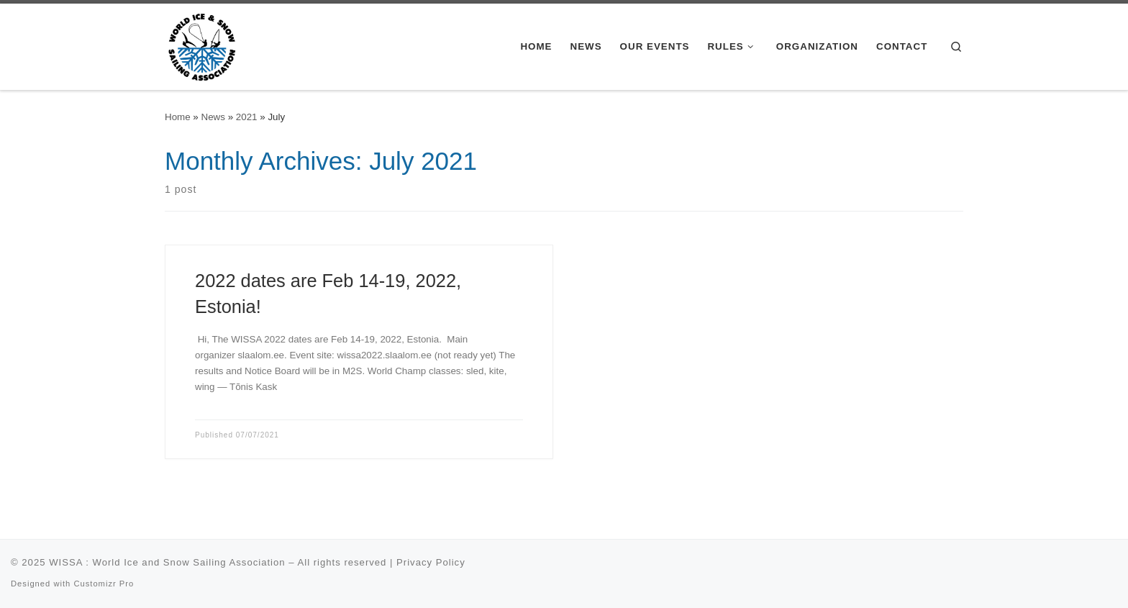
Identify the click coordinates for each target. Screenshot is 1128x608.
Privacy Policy (430, 562)
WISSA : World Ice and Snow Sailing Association (167, 562)
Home (178, 117)
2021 (247, 117)
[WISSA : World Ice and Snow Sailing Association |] (202, 44)
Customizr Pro (103, 583)
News (213, 117)
